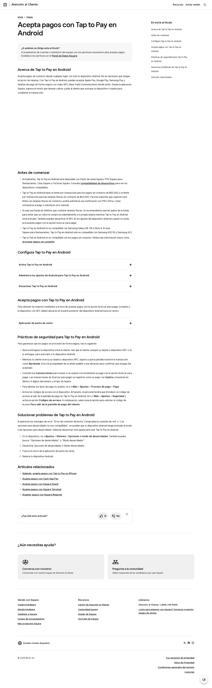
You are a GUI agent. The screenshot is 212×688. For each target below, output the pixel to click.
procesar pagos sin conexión (38, 241)
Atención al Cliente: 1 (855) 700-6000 (158, 605)
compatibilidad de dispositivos (98, 183)
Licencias (189, 672)
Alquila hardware (26, 609)
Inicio (20, 17)
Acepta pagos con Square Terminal (41, 489)
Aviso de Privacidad (184, 662)
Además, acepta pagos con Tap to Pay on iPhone (49, 473)
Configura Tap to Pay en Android (166, 41)
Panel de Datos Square (64, 55)
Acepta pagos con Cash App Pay (40, 478)
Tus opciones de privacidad (180, 658)
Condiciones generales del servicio (176, 667)
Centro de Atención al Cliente (93, 605)
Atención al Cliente (24, 4)
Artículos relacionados (161, 77)
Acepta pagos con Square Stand (40, 484)
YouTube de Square (88, 619)
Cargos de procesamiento (31, 619)
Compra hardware (27, 605)
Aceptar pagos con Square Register (42, 494)
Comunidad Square (88, 609)
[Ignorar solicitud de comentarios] (127, 514)
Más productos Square (29, 623)
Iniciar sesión (193, 4)
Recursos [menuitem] (178, 4)
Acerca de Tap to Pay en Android (166, 29)
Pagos (30, 17)
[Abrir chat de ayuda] (204, 680)
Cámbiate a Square (27, 614)
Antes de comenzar (160, 35)
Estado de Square (87, 614)
